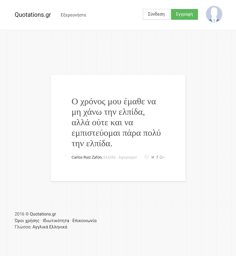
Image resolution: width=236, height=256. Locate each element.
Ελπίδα (110, 157)
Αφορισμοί (128, 157)
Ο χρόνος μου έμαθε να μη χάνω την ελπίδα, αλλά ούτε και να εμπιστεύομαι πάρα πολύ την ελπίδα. (116, 122)
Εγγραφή (184, 14)
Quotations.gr (33, 14)
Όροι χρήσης (27, 220)
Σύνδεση (156, 14)
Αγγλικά (40, 227)
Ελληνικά (58, 227)
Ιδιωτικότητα (56, 220)
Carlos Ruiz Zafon (87, 157)
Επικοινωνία (84, 220)
